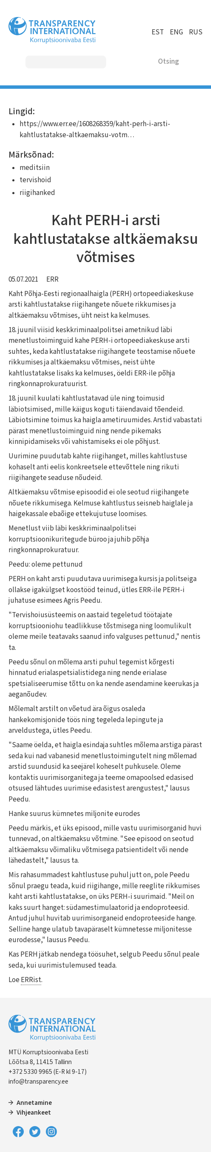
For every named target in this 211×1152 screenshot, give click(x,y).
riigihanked (37, 193)
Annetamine (34, 1102)
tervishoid (35, 180)
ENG (176, 32)
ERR (52, 279)
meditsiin (35, 167)
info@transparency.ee (38, 1081)
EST (158, 32)
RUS (196, 32)
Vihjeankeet (34, 1112)
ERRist (31, 980)
